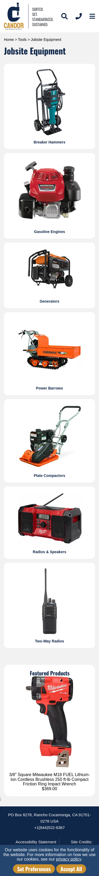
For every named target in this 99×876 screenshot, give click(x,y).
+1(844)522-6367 (49, 827)
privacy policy (68, 859)
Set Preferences (34, 869)
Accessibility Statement (36, 842)
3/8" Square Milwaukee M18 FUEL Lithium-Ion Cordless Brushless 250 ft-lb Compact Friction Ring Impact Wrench (49, 779)
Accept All (71, 869)
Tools (22, 39)
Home (9, 39)
